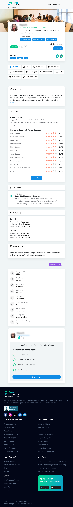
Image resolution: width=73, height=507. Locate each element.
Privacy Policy (9, 501)
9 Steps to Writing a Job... (47, 471)
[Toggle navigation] (63, 4)
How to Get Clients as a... (47, 468)
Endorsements (30, 77)
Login (49, 4)
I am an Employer (10, 461)
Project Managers (10, 438)
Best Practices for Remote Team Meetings (53, 461)
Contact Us (8, 490)
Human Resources (10, 448)
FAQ (5, 468)
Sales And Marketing (11, 434)
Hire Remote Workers (13, 419)
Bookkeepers (9, 445)
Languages (31, 72)
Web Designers (9, 427)
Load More (36, 178)
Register (56, 4)
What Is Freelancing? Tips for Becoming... (52, 465)
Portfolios (14, 77)
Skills (26, 67)
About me (14, 67)
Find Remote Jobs (45, 419)
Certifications (16, 72)
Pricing (6, 471)
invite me (57, 48)
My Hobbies (46, 72)
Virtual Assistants (10, 424)
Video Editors (8, 431)
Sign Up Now (36, 377)
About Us (7, 487)
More (12, 102)
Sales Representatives (12, 451)
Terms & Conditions (22, 501)
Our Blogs (42, 457)
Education (53, 67)
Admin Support (9, 441)
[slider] (51, 133)
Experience (39, 67)
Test (59, 72)
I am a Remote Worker (12, 465)
